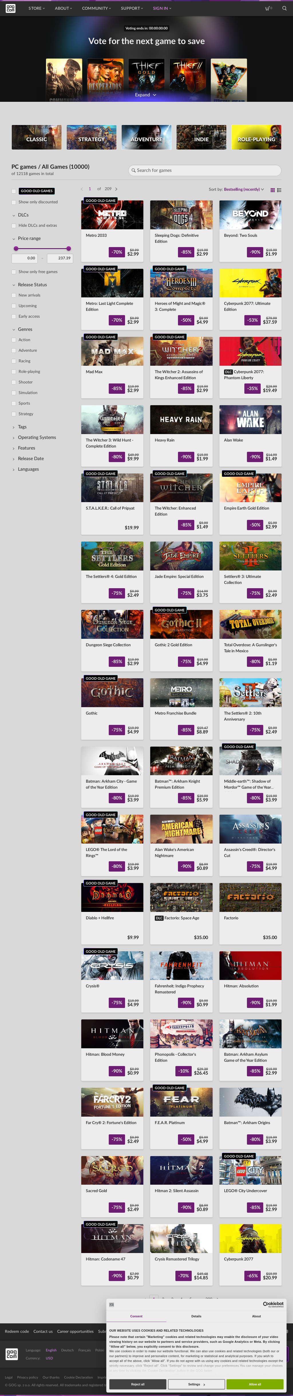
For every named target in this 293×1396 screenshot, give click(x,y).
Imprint (103, 1377)
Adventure (28, 351)
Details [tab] (196, 1316)
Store (36, 9)
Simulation (28, 393)
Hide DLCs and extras (38, 226)
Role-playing (29, 372)
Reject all (137, 1384)
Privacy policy (27, 1377)
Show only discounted (38, 202)
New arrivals (29, 295)
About (63, 9)
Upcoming (28, 306)
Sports (24, 403)
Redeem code (17, 1332)
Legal (9, 1377)
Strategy (26, 414)
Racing (24, 361)
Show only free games (38, 272)
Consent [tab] (136, 1316)
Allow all (255, 1384)
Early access (29, 317)
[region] (44, 741)
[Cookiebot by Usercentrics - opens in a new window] (266, 1305)
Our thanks (51, 1377)
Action (24, 340)
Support (132, 9)
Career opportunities (75, 1332)
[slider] (16, 248)
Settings (196, 1384)
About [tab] (256, 1316)
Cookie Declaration (78, 1377)
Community (96, 9)
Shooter (26, 382)
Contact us (43, 1332)
